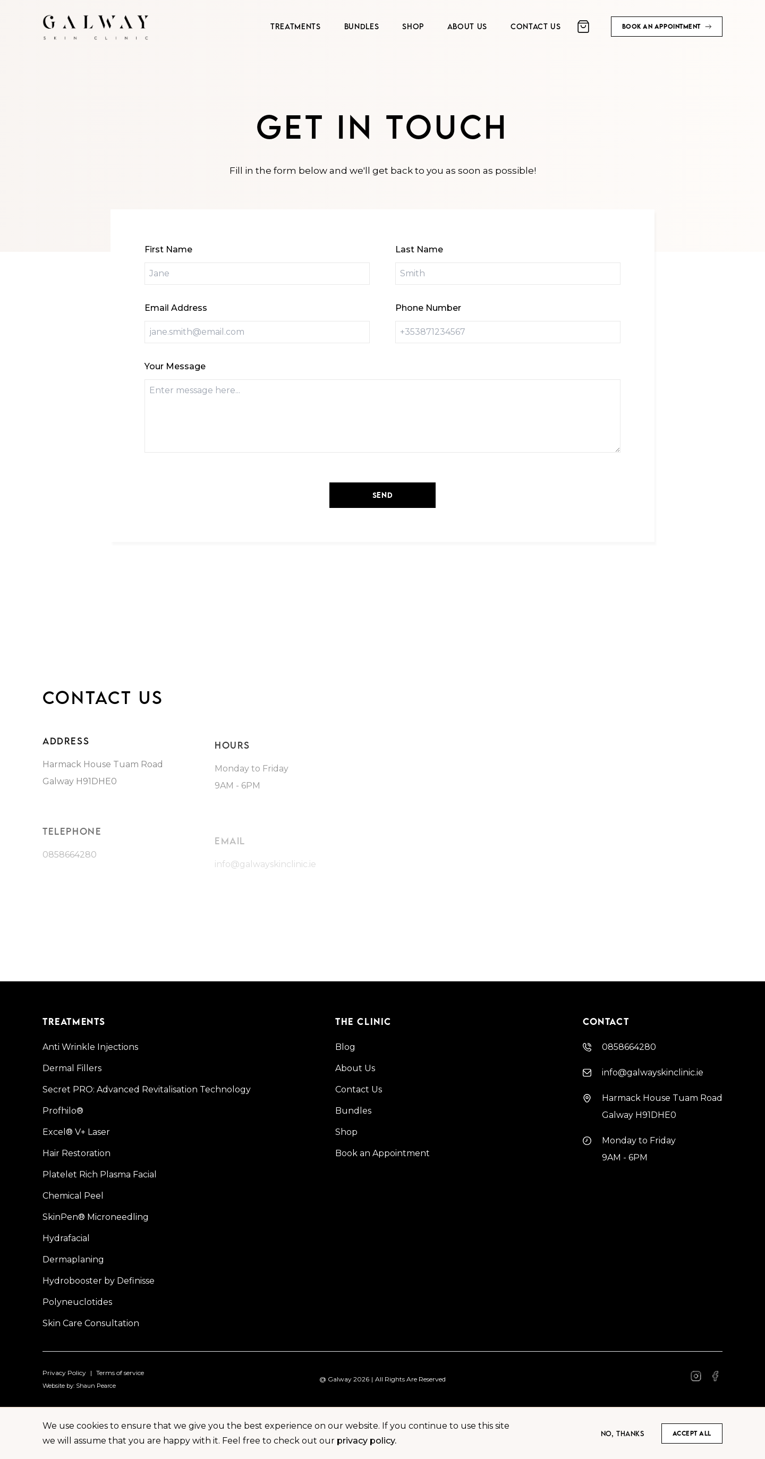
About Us (355, 1068)
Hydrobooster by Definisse (98, 1281)
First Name (168, 249)
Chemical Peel (73, 1196)
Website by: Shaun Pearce (79, 1385)
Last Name (419, 249)
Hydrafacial (66, 1238)
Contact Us (358, 1089)
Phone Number (428, 308)
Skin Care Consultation (90, 1323)
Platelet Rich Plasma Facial (99, 1174)
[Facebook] (695, 1379)
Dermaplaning (73, 1259)
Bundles (353, 1111)
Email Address (175, 308)
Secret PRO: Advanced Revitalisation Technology (146, 1089)
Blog (345, 1047)
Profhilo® (62, 1111)
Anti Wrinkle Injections (90, 1047)
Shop (346, 1132)
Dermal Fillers (71, 1068)
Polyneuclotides (77, 1302)
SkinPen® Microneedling (95, 1217)
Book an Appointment (382, 1153)
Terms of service (120, 1373)
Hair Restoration (76, 1153)
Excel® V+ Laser (76, 1132)
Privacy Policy (64, 1373)
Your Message (175, 366)
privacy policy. (366, 1441)
